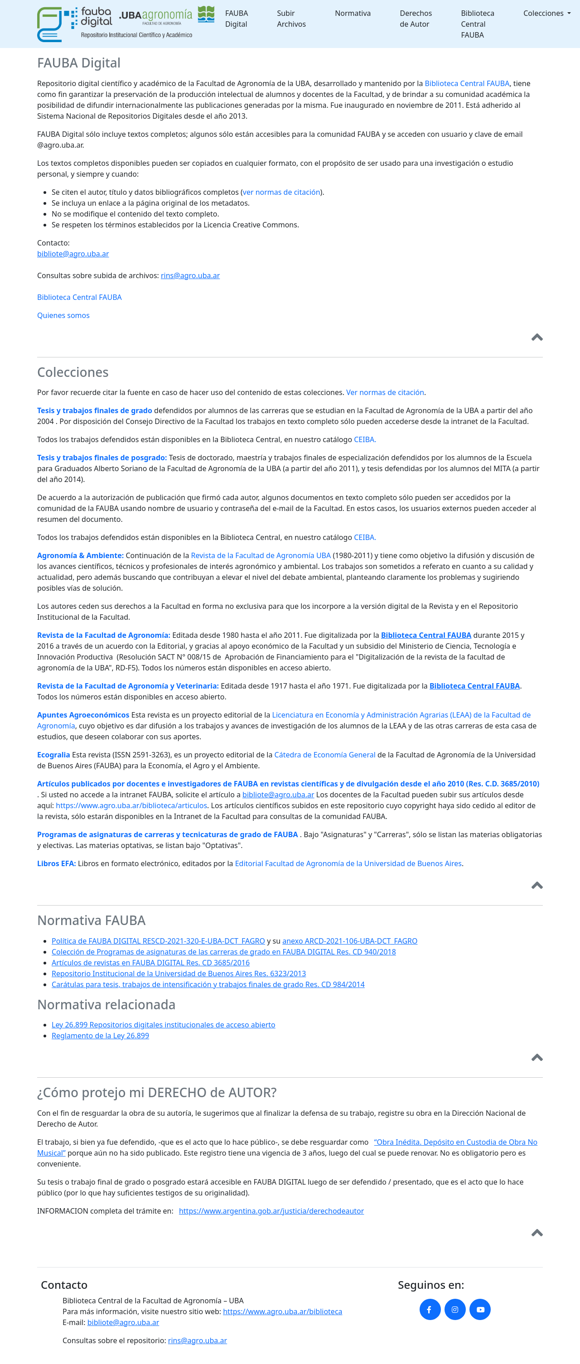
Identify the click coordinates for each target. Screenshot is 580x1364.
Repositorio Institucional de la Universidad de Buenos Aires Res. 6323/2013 (179, 973)
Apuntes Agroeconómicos (83, 715)
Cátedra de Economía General (325, 755)
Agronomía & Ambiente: (80, 555)
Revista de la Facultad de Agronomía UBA (261, 555)
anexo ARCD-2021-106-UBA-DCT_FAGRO (349, 941)
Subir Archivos (291, 18)
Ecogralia (53, 755)
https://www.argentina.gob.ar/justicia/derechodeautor (271, 1211)
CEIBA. (365, 439)
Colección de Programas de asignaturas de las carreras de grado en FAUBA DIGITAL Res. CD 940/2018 (224, 952)
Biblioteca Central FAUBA (477, 24)
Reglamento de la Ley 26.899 (100, 1036)
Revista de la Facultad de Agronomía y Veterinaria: (128, 686)
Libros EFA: (56, 863)
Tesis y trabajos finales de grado (94, 410)
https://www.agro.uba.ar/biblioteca (282, 1311)
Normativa (353, 13)
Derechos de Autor (416, 18)
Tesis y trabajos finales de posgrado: (102, 458)
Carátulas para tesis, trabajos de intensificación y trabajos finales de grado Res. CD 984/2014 (208, 984)
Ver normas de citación (385, 392)
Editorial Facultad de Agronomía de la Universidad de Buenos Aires (348, 863)
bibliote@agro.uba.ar (73, 254)
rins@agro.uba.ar (190, 275)
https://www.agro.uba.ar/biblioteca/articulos (131, 805)
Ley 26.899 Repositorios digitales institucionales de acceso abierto (164, 1025)
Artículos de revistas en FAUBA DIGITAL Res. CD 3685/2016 (151, 963)
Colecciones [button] (544, 13)
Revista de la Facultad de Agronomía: (103, 635)
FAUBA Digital (236, 18)
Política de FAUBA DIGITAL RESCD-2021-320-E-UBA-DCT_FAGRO (158, 941)
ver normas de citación (281, 192)
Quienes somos (63, 315)
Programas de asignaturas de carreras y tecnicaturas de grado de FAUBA (167, 834)
